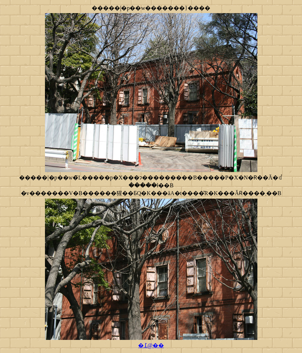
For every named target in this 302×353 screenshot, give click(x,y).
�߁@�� (151, 345)
